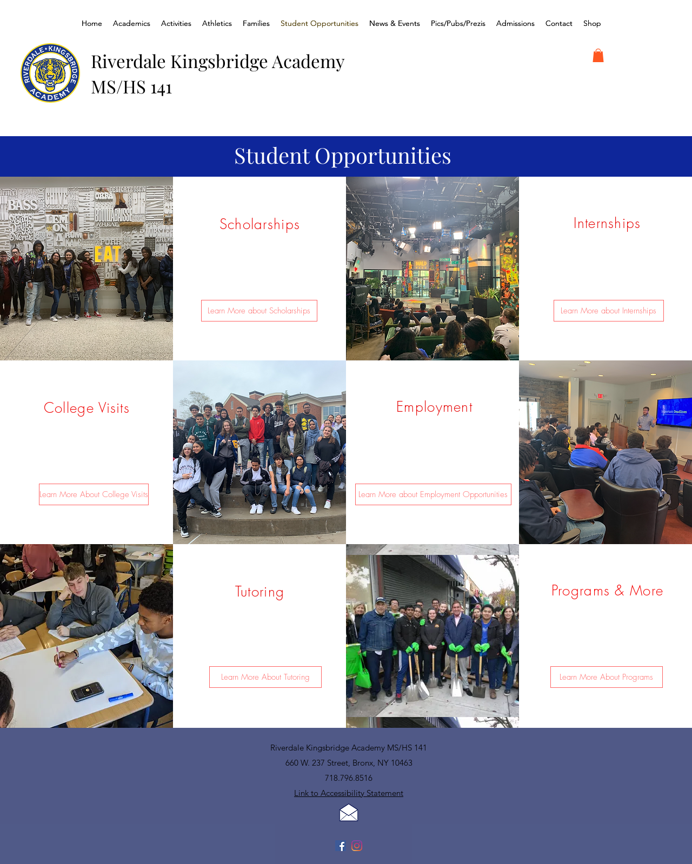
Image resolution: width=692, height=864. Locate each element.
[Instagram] (356, 845)
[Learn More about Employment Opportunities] (433, 494)
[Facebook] (340, 845)
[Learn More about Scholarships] (259, 311)
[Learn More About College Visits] (94, 494)
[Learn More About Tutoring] (265, 677)
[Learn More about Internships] (609, 311)
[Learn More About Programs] (606, 677)
